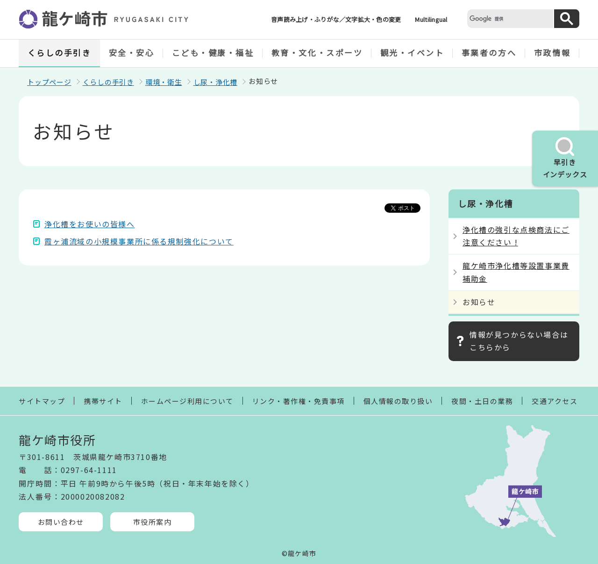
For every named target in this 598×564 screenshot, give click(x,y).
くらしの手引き (60, 52)
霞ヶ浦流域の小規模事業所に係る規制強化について (139, 241)
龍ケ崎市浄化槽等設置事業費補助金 (516, 272)
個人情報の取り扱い (398, 401)
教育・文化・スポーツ (317, 52)
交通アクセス (554, 401)
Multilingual (431, 19)
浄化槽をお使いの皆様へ (89, 224)
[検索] (509, 18)
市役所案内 (152, 522)
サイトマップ (42, 401)
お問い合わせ (61, 522)
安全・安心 (132, 52)
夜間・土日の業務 (482, 401)
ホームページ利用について (187, 401)
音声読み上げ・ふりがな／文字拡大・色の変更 (336, 19)
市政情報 (552, 52)
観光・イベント (412, 52)
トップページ (49, 82)
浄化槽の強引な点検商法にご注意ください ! (516, 236)
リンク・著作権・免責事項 (298, 401)
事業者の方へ (489, 52)
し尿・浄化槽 (215, 82)
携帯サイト (103, 401)
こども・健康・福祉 (213, 52)
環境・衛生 (163, 82)
